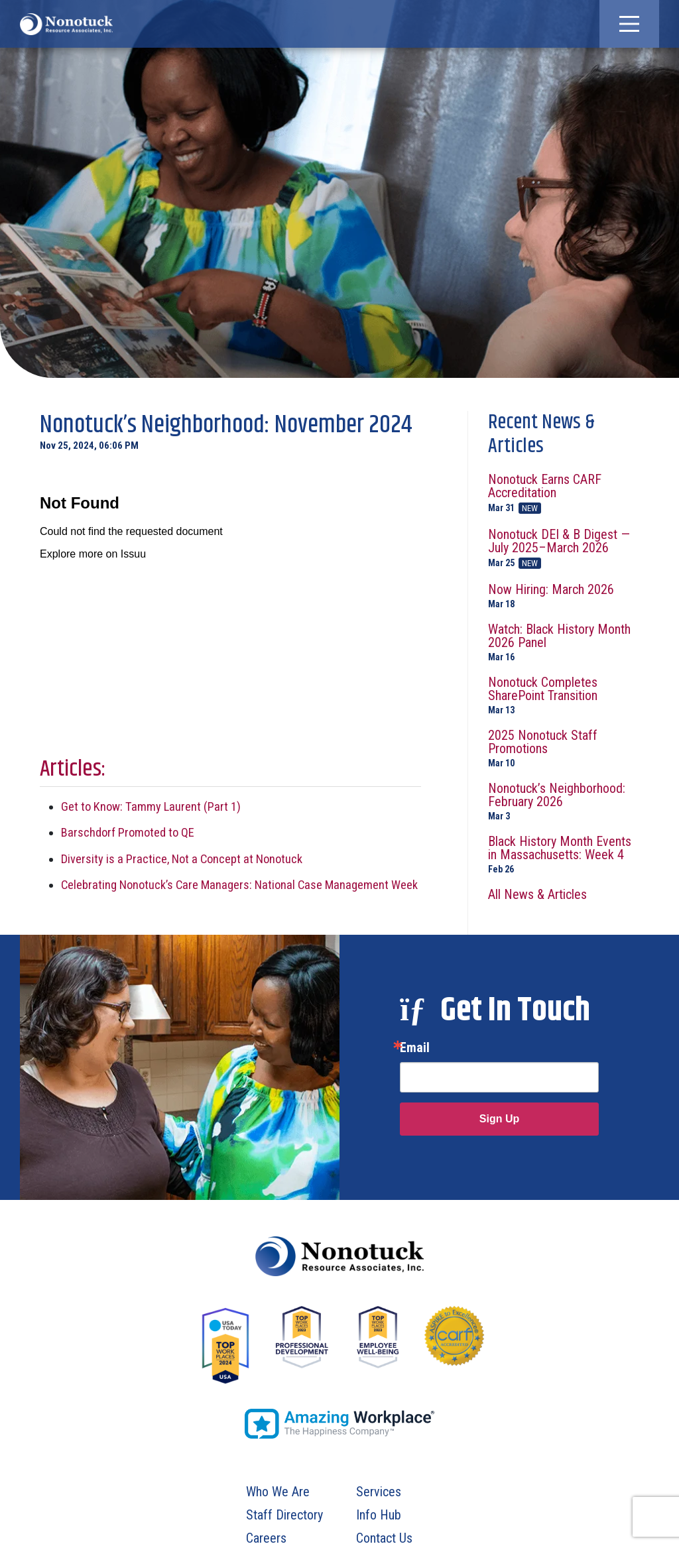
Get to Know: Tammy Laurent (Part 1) (151, 806)
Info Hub (378, 1515)
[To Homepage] (66, 24)
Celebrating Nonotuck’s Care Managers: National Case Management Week (239, 885)
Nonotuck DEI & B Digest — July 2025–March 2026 (563, 548)
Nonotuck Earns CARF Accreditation (563, 493)
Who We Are (278, 1492)
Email (415, 1047)
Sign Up (499, 1118)
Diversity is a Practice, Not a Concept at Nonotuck (181, 859)
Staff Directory (284, 1515)
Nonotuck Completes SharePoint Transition (563, 695)
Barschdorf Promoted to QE (127, 832)
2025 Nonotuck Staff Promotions (563, 748)
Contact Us (384, 1538)
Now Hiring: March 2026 (563, 596)
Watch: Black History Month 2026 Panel (563, 642)
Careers (266, 1538)
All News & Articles (537, 894)
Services (378, 1492)
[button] (629, 24)
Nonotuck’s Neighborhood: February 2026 (563, 801)
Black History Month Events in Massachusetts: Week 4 (563, 854)
